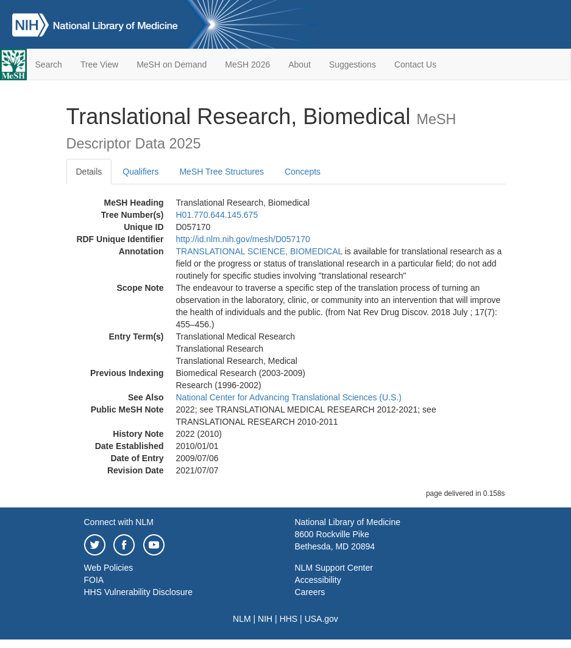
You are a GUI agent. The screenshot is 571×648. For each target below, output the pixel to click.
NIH (265, 619)
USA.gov (321, 619)
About (299, 64)
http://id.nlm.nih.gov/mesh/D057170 (243, 239)
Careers (310, 592)
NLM (242, 619)
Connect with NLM (119, 522)
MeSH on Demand (172, 64)
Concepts (303, 171)
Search (48, 64)
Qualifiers (140, 171)
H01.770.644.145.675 (217, 215)
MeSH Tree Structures (221, 171)
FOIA (94, 580)
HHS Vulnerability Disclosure (138, 592)
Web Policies (108, 568)
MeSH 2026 (247, 64)
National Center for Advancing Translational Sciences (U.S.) (289, 397)
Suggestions (352, 64)
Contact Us (415, 64)
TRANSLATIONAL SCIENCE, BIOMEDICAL (259, 251)
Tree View (99, 64)
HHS (289, 619)
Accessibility (318, 580)
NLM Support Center (334, 568)
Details (89, 171)
